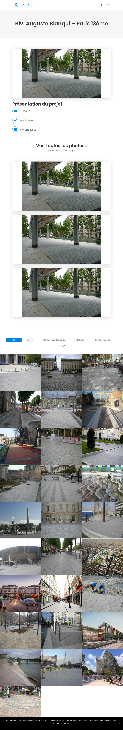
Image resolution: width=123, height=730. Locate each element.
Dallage (80, 339)
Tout (14, 339)
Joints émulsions (103, 339)
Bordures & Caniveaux (54, 339)
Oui (62, 727)
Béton (30, 339)
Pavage (61, 345)
